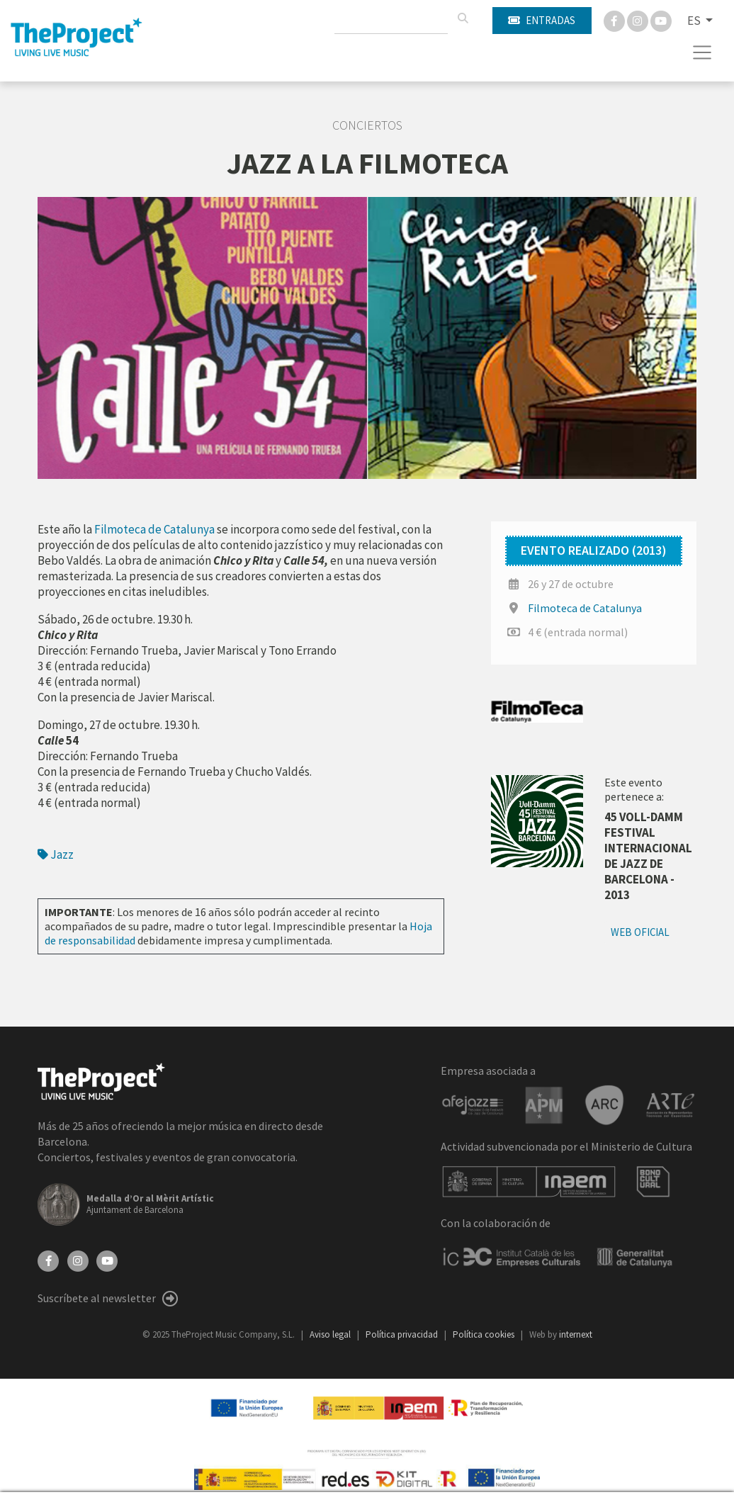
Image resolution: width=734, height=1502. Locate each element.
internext (575, 1334)
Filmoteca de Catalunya (585, 608)
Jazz (56, 854)
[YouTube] (107, 1260)
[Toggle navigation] (702, 52)
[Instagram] (638, 20)
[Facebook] (615, 20)
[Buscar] (462, 18)
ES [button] (695, 20)
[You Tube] (661, 20)
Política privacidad (403, 1334)
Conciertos (367, 125)
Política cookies (484, 1334)
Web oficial (640, 932)
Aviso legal (331, 1334)
